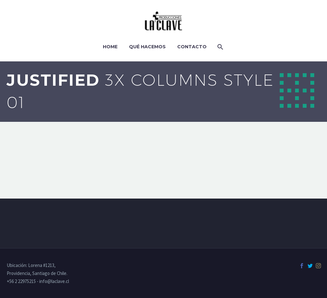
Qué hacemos (147, 47)
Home (110, 47)
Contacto (192, 47)
